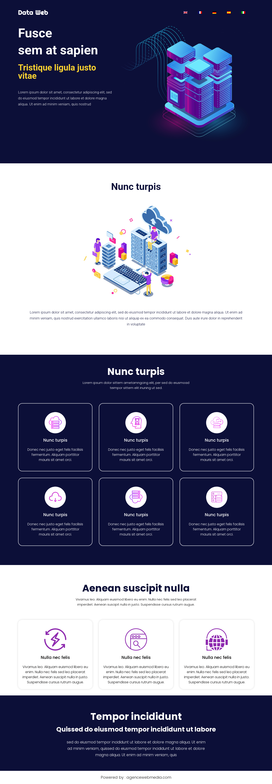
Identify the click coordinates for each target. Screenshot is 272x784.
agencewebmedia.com (148, 777)
